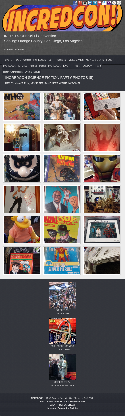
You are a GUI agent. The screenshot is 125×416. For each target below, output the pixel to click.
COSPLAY (88, 66)
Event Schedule (32, 72)
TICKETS (7, 60)
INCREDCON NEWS (58, 66)
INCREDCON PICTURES (15, 66)
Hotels (98, 66)
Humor (77, 66)
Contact (27, 60)
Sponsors (61, 60)
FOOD (109, 60)
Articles (33, 66)
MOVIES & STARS (95, 60)
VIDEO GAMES (76, 60)
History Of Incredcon (13, 72)
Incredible (19, 49)
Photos (42, 66)
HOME (18, 60)
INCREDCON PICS (42, 60)
